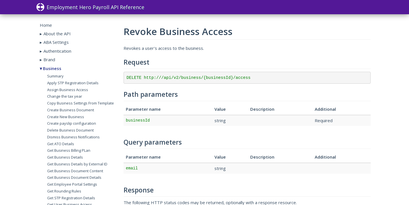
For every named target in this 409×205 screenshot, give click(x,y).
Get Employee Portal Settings (72, 184)
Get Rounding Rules (64, 191)
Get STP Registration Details (71, 197)
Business (52, 68)
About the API (57, 33)
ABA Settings (56, 42)
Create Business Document (70, 109)
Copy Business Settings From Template (80, 103)
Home (46, 25)
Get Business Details (65, 157)
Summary (55, 76)
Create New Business (65, 116)
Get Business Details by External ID (77, 164)
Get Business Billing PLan (68, 150)
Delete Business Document (70, 130)
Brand (49, 59)
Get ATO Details (60, 143)
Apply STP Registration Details (73, 82)
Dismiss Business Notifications (73, 137)
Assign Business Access (67, 89)
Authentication (57, 51)
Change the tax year (64, 96)
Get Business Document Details (74, 177)
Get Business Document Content (75, 170)
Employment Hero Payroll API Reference (90, 7)
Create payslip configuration (71, 123)
